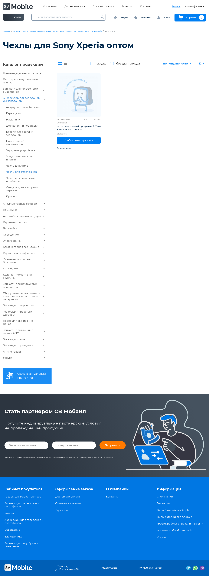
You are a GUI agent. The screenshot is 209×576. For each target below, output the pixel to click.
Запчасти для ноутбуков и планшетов (24, 285)
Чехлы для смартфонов (77, 31)
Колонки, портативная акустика (24, 276)
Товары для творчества (24, 305)
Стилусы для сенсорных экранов (22, 189)
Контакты (145, 6)
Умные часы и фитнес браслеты (24, 261)
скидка (102, 63)
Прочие (11, 196)
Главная (6, 31)
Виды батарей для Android (174, 516)
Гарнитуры (13, 113)
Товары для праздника (24, 345)
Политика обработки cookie (175, 530)
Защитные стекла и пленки (19, 158)
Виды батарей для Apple (173, 510)
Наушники (13, 119)
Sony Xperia (96, 31)
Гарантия (127, 6)
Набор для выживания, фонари (18, 322)
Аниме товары (24, 351)
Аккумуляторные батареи (23, 107)
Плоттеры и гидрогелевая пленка (20, 81)
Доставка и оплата (75, 6)
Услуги (24, 357)
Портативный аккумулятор (15, 143)
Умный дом (24, 268)
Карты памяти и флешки (24, 253)
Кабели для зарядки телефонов (19, 133)
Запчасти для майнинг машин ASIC (24, 331)
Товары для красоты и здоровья (24, 313)
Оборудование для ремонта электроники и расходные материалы (24, 296)
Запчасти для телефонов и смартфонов (24, 90)
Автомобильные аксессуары (24, 216)
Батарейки (24, 228)
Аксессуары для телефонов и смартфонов (43, 31)
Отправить (112, 445)
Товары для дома (24, 339)
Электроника (24, 240)
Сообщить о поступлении (79, 140)
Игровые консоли (15, 222)
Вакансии (163, 503)
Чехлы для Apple (17, 165)
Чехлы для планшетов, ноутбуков (21, 180)
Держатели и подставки (22, 125)
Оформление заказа (74, 489)
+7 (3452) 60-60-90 (195, 6)
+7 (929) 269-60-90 (150, 568)
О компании (50, 6)
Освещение (24, 234)
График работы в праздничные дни (180, 523)
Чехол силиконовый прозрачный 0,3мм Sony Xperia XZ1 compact (79, 128)
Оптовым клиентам (103, 6)
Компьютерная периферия (24, 246)
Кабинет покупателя (23, 489)
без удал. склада (128, 63)
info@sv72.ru (109, 568)
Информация (169, 489)
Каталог (17, 31)
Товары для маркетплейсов (22, 496)
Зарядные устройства (20, 150)
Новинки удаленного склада (22, 73)
